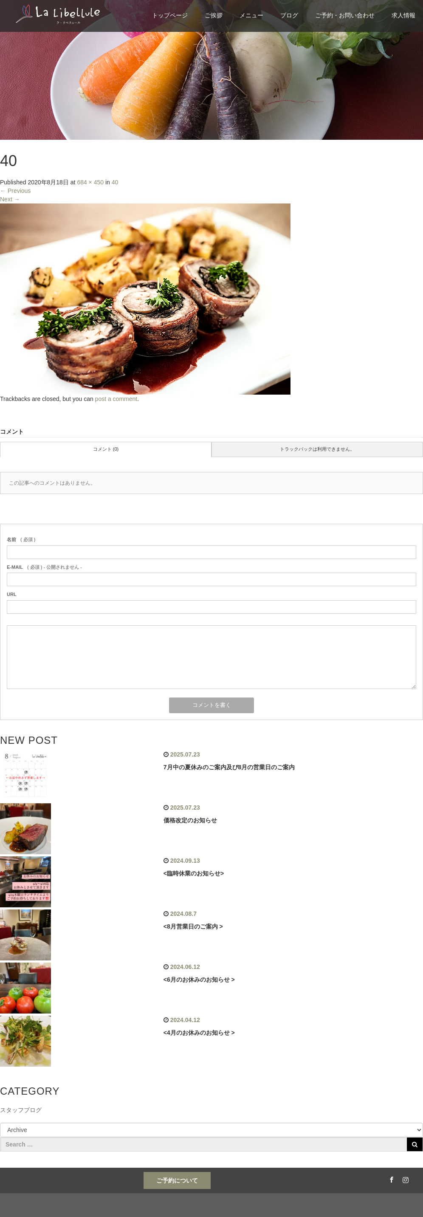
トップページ (170, 15)
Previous (15, 190)
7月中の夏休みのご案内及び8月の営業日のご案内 (229, 767)
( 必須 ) (21, 539)
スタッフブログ (21, 1110)
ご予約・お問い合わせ (345, 15)
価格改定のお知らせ (190, 820)
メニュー (251, 15)
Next (10, 199)
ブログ (289, 15)
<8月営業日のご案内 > (193, 926)
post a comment (116, 398)
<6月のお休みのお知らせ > (199, 979)
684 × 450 (90, 182)
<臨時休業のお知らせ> (194, 873)
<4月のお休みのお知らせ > (199, 1032)
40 (115, 182)
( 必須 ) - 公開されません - (44, 567)
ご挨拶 (214, 15)
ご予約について (177, 1180)
